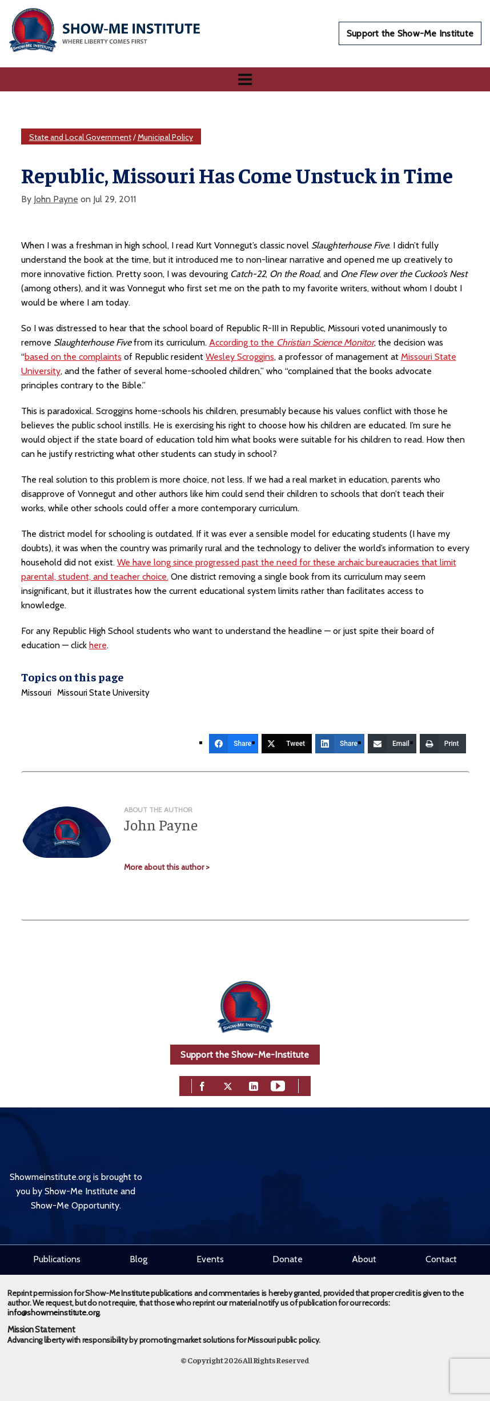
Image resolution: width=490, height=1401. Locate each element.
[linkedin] (253, 1084)
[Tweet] (287, 743)
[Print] (443, 743)
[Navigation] (245, 79)
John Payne (56, 199)
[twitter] (227, 1084)
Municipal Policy (165, 137)
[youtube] (278, 1084)
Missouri (36, 693)
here (98, 645)
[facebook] (202, 1084)
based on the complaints (73, 356)
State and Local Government (80, 137)
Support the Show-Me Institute (410, 33)
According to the (291, 342)
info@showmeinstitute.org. (54, 1312)
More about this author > (167, 867)
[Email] (392, 743)
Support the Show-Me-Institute (244, 1054)
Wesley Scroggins (240, 356)
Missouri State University (103, 693)
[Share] (233, 743)
